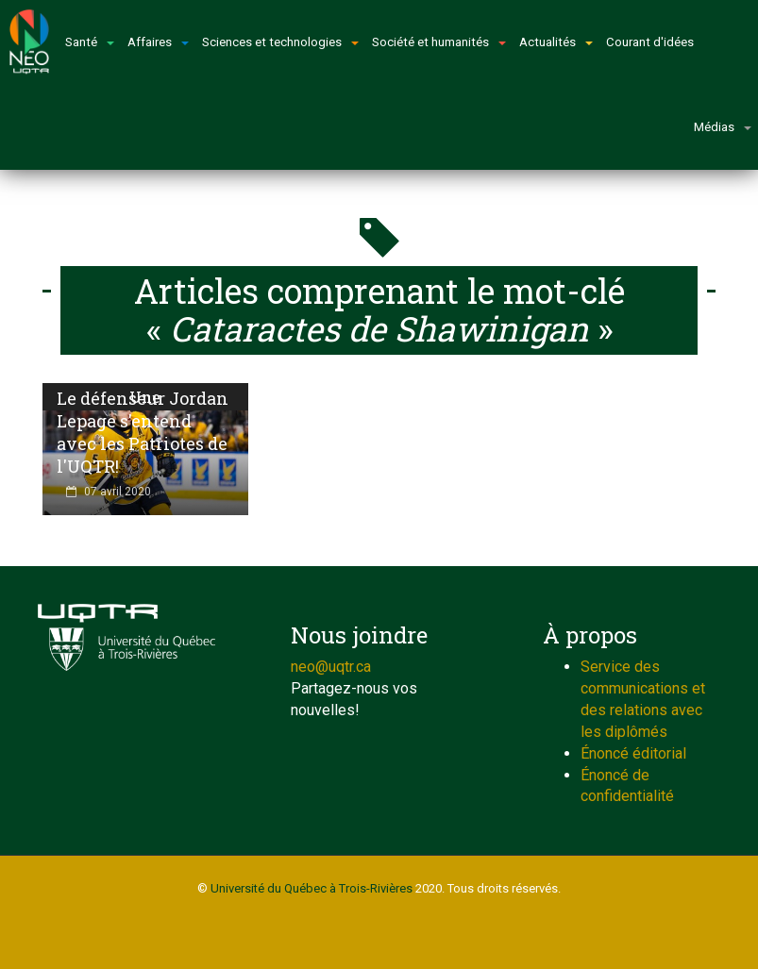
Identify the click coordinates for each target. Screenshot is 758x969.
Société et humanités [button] (439, 42)
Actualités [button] (556, 42)
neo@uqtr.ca (331, 667)
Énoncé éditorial (633, 753)
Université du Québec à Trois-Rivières (312, 888)
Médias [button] (722, 127)
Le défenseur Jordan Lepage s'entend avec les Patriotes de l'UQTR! (142, 432)
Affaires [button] (158, 42)
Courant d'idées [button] (650, 42)
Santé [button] (89, 42)
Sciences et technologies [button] (280, 42)
